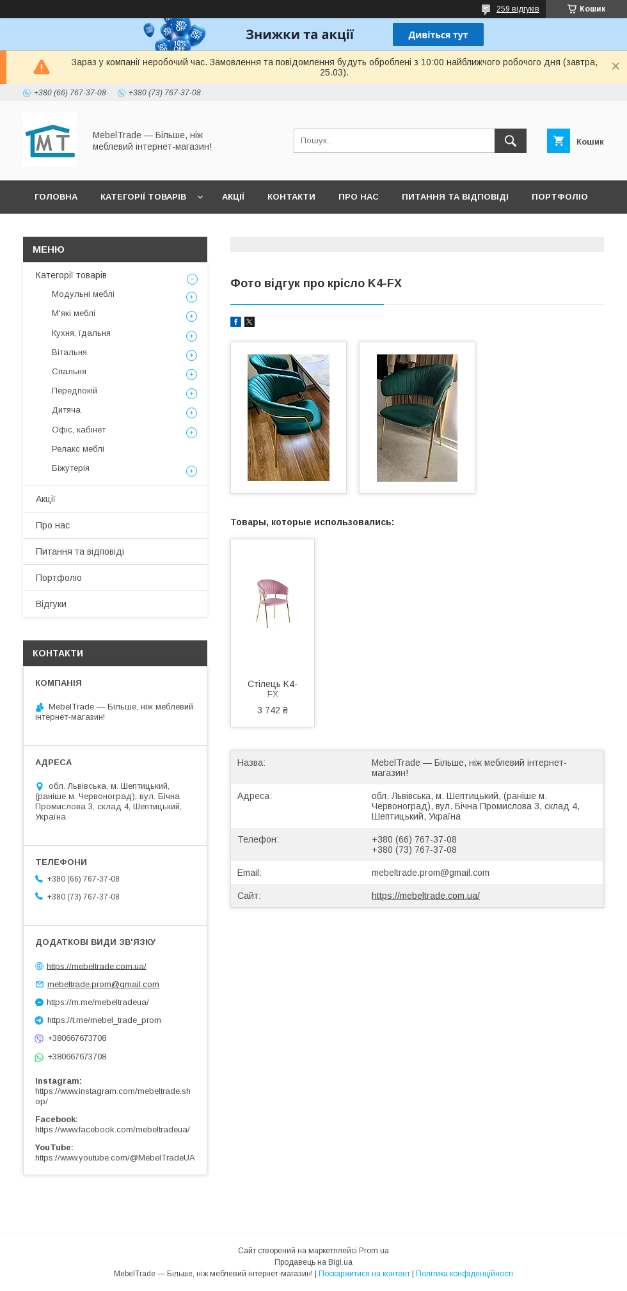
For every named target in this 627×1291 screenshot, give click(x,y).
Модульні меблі (83, 294)
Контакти (291, 197)
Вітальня (69, 352)
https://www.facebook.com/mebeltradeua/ (112, 1129)
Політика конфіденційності (464, 1273)
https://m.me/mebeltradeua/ (98, 1002)
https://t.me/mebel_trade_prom (104, 1020)
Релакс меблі (78, 449)
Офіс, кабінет (79, 429)
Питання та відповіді (455, 197)
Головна (56, 197)
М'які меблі (73, 313)
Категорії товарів (143, 197)
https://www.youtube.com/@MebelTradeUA (115, 1157)
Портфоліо (560, 197)
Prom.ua (374, 1250)
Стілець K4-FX (273, 689)
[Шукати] (511, 141)
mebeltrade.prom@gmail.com (430, 872)
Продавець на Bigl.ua (313, 1262)
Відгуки (53, 230)
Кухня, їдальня (81, 333)
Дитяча (66, 410)
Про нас (358, 197)
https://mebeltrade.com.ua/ (426, 896)
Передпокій (74, 390)
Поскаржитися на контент (364, 1273)
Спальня (69, 371)
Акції (233, 197)
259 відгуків (517, 8)
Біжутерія (71, 468)
